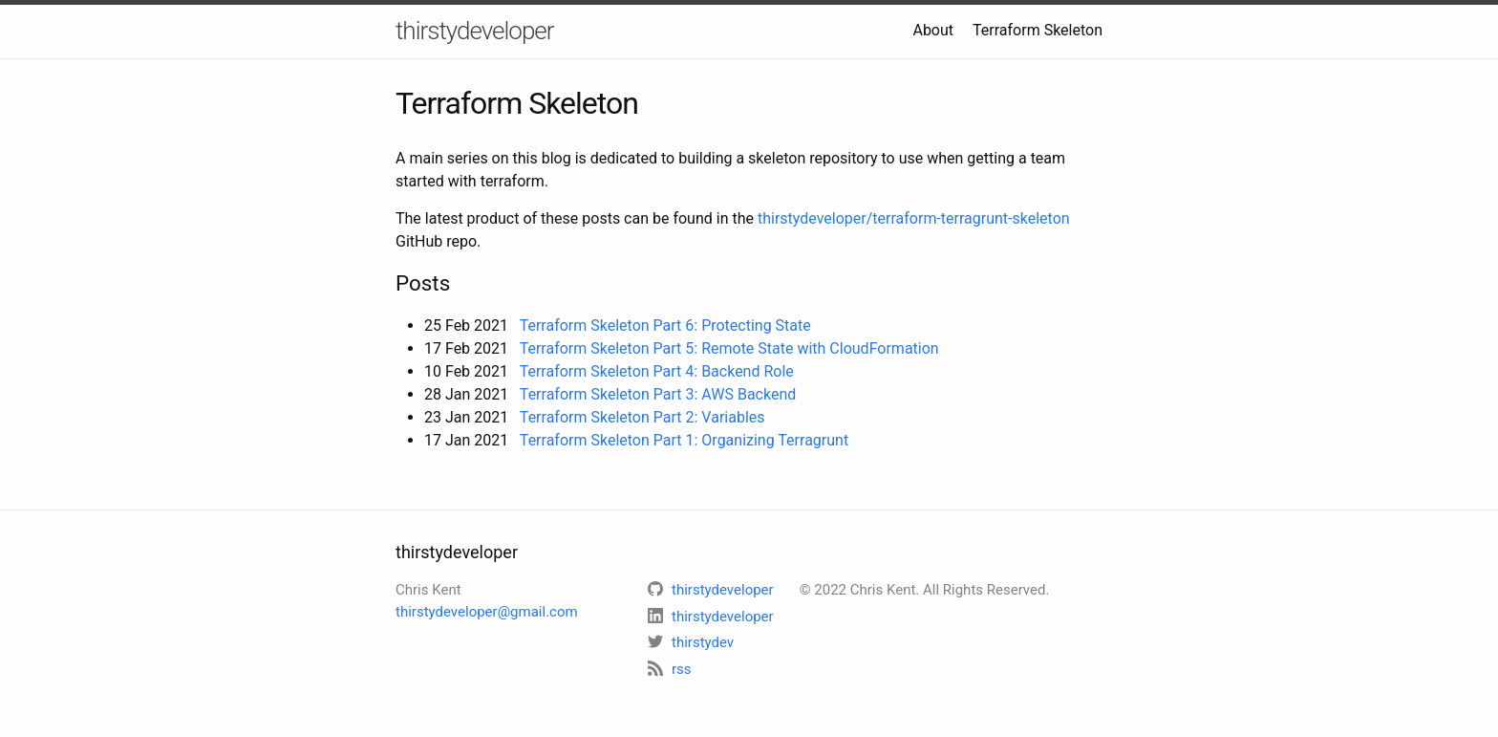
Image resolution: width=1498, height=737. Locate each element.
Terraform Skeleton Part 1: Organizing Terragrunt (684, 440)
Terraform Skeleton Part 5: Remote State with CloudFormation (729, 348)
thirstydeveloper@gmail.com (487, 611)
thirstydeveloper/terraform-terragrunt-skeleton (914, 218)
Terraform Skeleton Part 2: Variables (642, 417)
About (932, 30)
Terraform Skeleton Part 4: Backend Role (657, 371)
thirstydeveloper (474, 30)
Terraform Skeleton (1037, 30)
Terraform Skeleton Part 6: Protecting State (665, 325)
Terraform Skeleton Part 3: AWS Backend (658, 394)
